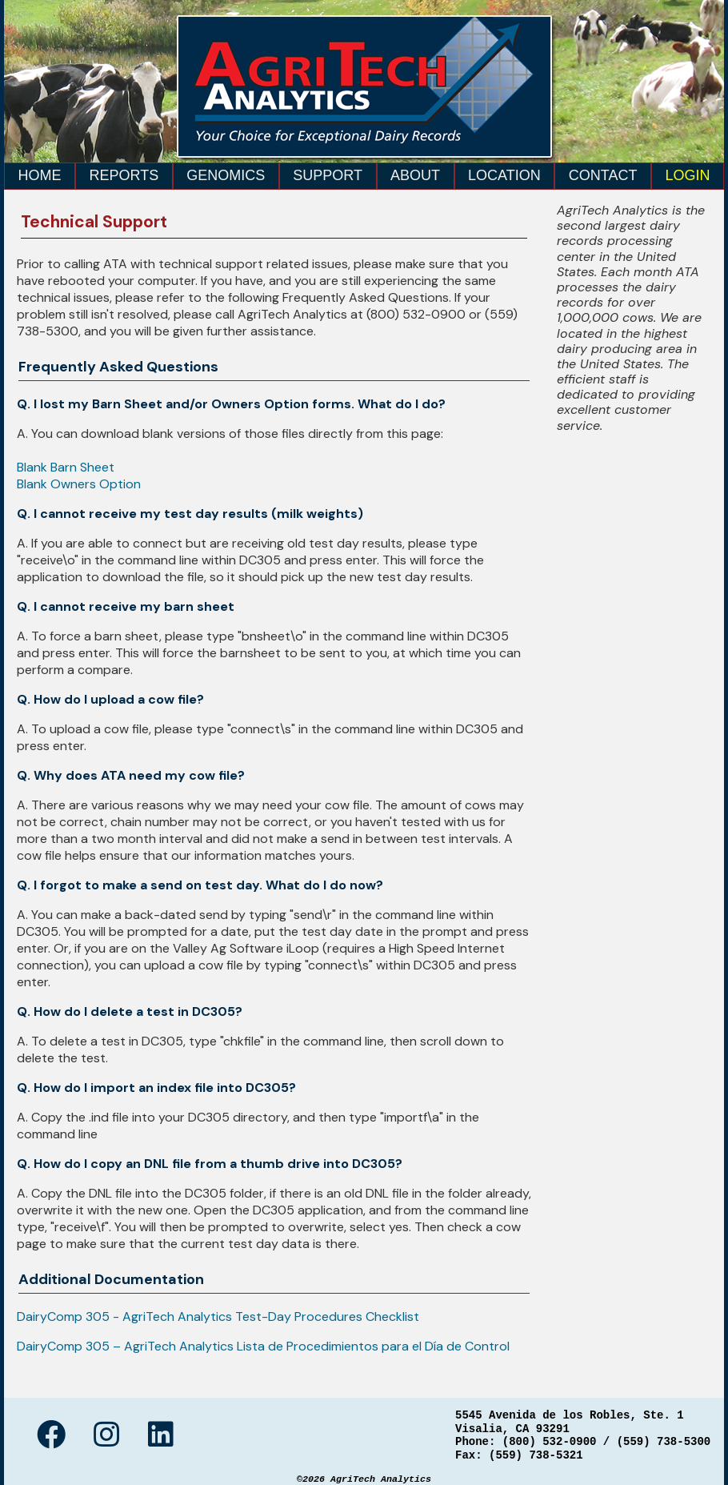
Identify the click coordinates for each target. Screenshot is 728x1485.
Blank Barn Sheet (65, 467)
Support (327, 175)
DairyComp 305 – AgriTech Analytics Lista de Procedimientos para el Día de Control (263, 1346)
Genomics (225, 175)
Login (688, 175)
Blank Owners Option (79, 484)
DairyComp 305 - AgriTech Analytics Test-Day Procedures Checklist (218, 1316)
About (415, 175)
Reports (124, 175)
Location (504, 175)
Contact (603, 175)
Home (40, 175)
